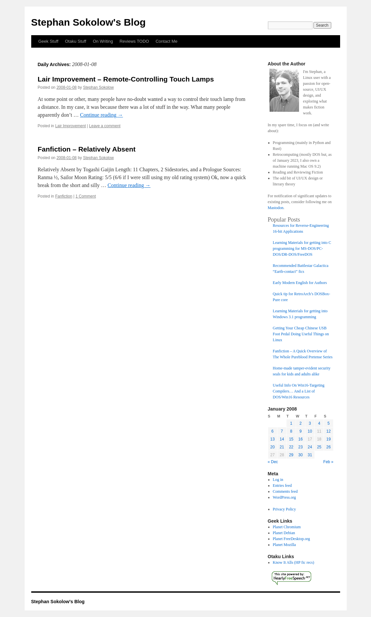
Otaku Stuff (75, 41)
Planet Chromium (287, 527)
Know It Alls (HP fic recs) (293, 562)
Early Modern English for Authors (300, 282)
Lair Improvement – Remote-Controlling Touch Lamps (126, 79)
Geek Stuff (48, 41)
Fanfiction (63, 196)
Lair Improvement (70, 126)
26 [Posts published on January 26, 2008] (328, 447)
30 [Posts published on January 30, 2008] (300, 455)
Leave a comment (104, 126)
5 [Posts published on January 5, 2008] (328, 423)
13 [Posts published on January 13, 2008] (272, 439)
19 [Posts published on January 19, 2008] (328, 439)
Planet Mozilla (284, 544)
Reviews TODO (134, 41)
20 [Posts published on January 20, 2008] (272, 447)
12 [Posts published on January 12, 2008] (328, 431)
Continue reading (101, 115)
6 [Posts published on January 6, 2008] (272, 431)
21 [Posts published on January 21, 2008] (282, 447)
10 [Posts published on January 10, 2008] (310, 431)
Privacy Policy (284, 509)
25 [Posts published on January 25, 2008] (319, 447)
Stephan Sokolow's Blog (88, 22)
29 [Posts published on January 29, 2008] (291, 455)
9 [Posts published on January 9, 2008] (300, 431)
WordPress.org (284, 497)
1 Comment (86, 196)
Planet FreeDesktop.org (291, 538)
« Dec (273, 462)
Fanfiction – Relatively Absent (87, 149)
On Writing (103, 41)
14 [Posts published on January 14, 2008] (282, 439)
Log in (278, 479)
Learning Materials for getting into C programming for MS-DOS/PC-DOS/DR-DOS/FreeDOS (302, 248)
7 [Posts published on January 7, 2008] (282, 431)
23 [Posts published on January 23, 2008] (300, 447)
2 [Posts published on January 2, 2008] (300, 423)
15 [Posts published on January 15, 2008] (291, 439)
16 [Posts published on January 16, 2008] (300, 439)
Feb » (328, 462)
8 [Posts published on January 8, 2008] (291, 431)
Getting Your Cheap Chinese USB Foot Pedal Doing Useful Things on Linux (301, 334)
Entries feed (282, 485)
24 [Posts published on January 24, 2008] (310, 447)
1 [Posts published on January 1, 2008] (291, 423)
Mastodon (276, 207)
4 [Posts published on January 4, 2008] (319, 423)
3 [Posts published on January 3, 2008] (310, 423)
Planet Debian (284, 533)
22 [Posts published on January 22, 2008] (291, 447)
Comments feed (285, 491)
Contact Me (166, 41)
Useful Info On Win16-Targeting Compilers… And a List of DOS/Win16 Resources (298, 391)
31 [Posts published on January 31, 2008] (310, 455)
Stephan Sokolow (98, 87)
